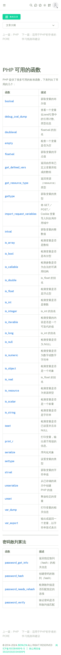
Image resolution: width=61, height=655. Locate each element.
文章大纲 (30, 25)
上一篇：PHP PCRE (11, 37)
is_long (9, 333)
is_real (9, 379)
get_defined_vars (15, 167)
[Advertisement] (30, 51)
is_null (9, 342)
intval (8, 231)
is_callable (11, 267)
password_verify (15, 602)
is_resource (12, 390)
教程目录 (11, 16)
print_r (9, 441)
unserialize (11, 485)
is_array (10, 242)
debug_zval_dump (16, 116)
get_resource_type (16, 183)
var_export (11, 523)
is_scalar (10, 401)
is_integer (11, 311)
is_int (8, 302)
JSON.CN (22, 645)
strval (8, 472)
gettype (10, 196)
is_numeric (11, 355)
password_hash (14, 576)
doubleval (11, 132)
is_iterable (11, 322)
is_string (10, 412)
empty (9, 143)
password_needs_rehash (20, 589)
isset (8, 425)
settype (9, 461)
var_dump (11, 509)
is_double (10, 280)
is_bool (9, 253)
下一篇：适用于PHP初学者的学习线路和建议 (39, 37)
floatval (9, 154)
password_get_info (16, 562)
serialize (10, 452)
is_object (10, 368)
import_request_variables (20, 213)
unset (8, 498)
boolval (9, 101)
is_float (9, 291)
